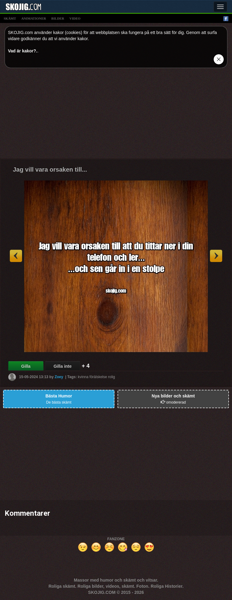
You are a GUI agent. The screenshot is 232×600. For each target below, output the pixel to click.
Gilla (25, 366)
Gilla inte (63, 366)
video (74, 18)
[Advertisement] (116, 115)
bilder (57, 18)
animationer (33, 18)
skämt (10, 18)
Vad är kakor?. (22, 50)
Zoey (58, 377)
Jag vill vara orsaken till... (50, 169)
